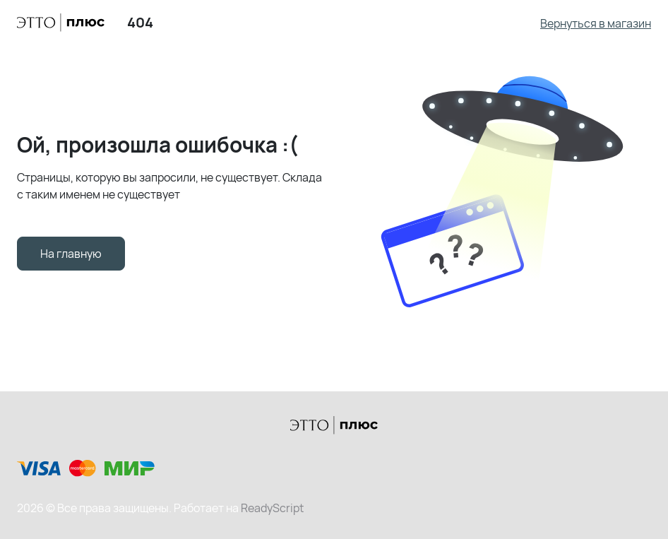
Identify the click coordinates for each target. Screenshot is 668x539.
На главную (71, 253)
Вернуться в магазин (595, 23)
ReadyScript (272, 508)
